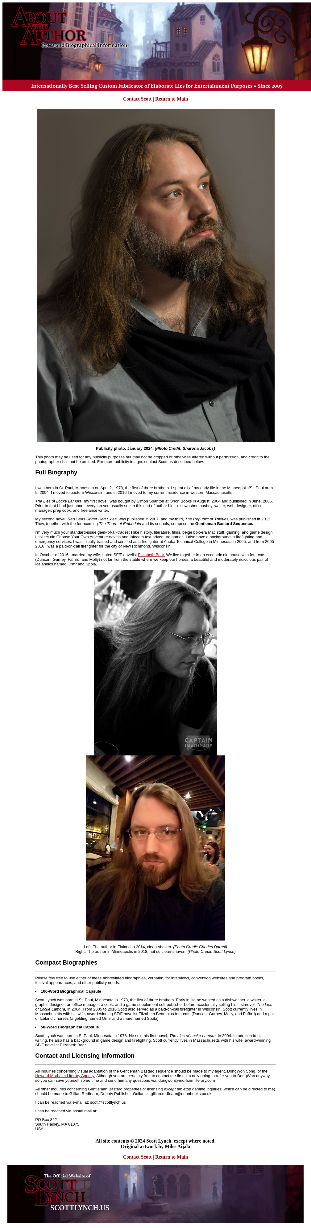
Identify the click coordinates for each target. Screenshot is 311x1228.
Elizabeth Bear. (151, 554)
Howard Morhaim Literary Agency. (65, 1075)
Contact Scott (137, 98)
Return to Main (171, 98)
